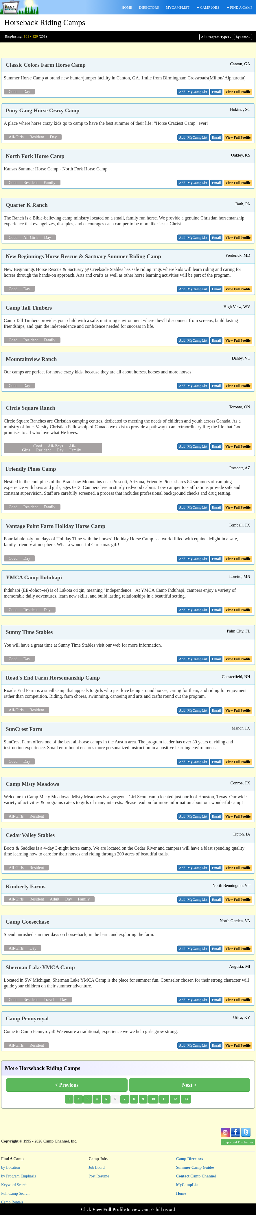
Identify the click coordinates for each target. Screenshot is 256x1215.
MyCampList (187, 1185)
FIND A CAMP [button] (240, 7)
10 (153, 1099)
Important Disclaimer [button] (238, 1142)
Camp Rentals (12, 1202)
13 (186, 1099)
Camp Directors (189, 1159)
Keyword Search (14, 1185)
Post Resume (99, 1176)
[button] (216, 92)
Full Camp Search (15, 1193)
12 (175, 1099)
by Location (10, 1167)
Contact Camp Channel (196, 1176)
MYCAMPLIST (177, 7)
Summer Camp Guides (195, 1167)
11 (164, 1099)
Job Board (97, 1167)
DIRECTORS (149, 7)
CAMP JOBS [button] (208, 7)
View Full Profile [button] (238, 92)
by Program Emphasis (18, 1176)
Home (181, 1193)
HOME (126, 7)
